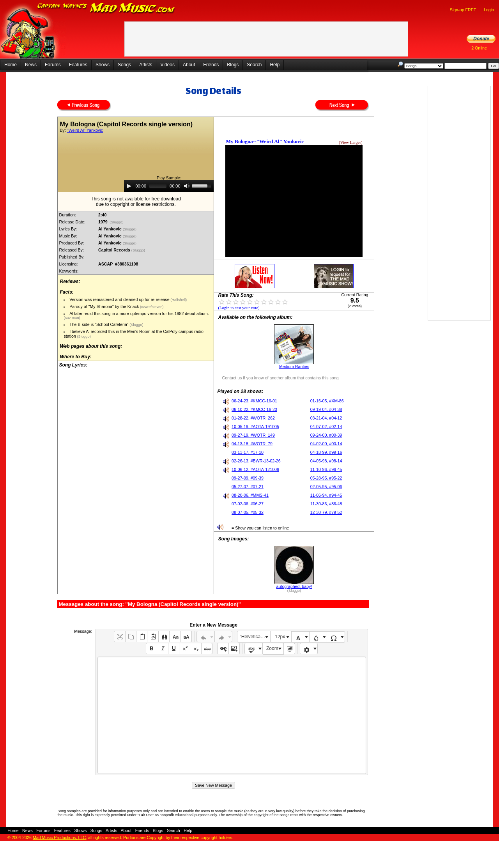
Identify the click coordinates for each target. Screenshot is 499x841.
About (189, 64)
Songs (124, 64)
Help (275, 64)
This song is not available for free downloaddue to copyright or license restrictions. (136, 201)
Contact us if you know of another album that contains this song (280, 377)
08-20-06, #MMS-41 (250, 495)
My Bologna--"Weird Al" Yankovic (265, 141)
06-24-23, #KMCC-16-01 (254, 400)
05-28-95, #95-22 (326, 478)
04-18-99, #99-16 (326, 452)
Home (10, 64)
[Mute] (187, 186)
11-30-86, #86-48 (326, 503)
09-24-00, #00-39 (326, 435)
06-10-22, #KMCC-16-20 (254, 409)
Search (254, 64)
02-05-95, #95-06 (326, 486)
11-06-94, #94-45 (326, 495)
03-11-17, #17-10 (248, 452)
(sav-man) (72, 318)
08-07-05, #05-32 (248, 512)
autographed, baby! (294, 586)
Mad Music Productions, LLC (59, 837)
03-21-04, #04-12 (326, 418)
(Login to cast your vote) (238, 308)
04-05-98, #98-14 (326, 461)
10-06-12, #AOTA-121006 (255, 469)
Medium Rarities (294, 366)
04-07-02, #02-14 (326, 426)
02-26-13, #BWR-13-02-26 (256, 461)
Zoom (272, 648)
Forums (53, 64)
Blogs (233, 64)
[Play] (129, 186)
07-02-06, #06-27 (248, 503)
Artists (145, 64)
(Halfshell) (178, 300)
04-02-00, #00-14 (326, 443)
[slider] (157, 186)
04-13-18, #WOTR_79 (252, 443)
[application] (169, 186)
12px (280, 636)
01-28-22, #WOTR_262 (253, 418)
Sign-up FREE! (464, 9)
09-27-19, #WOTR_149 (253, 435)
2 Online (479, 48)
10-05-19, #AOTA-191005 (255, 426)
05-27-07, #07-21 (248, 486)
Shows (103, 64)
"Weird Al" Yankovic (85, 130)
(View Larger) (350, 142)
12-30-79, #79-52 (326, 512)
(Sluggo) (116, 222)
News (31, 64)
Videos (167, 64)
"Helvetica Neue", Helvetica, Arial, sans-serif (255, 636)
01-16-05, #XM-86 (327, 400)
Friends (211, 64)
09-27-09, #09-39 (248, 478)
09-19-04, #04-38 (326, 409)
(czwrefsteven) (151, 307)
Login (489, 9)
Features (78, 64)
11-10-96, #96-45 (326, 469)
